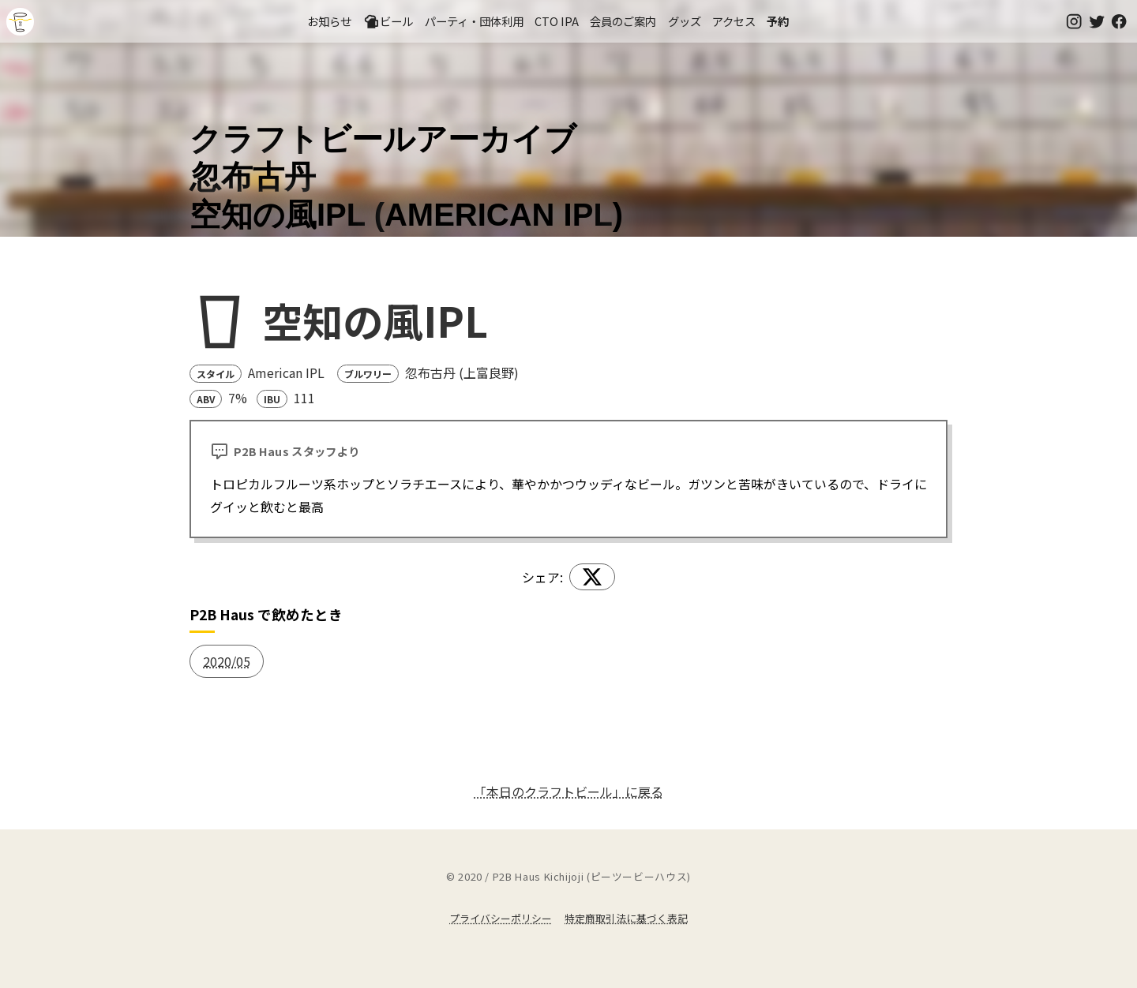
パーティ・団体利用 (474, 21)
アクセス (734, 21)
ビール (388, 21)
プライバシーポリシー (500, 918)
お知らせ (329, 21)
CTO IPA (557, 21)
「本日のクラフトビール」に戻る (568, 791)
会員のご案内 (623, 21)
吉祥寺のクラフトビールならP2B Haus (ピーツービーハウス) (20, 22)
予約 (778, 21)
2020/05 (226, 661)
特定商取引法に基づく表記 (626, 918)
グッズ (684, 21)
